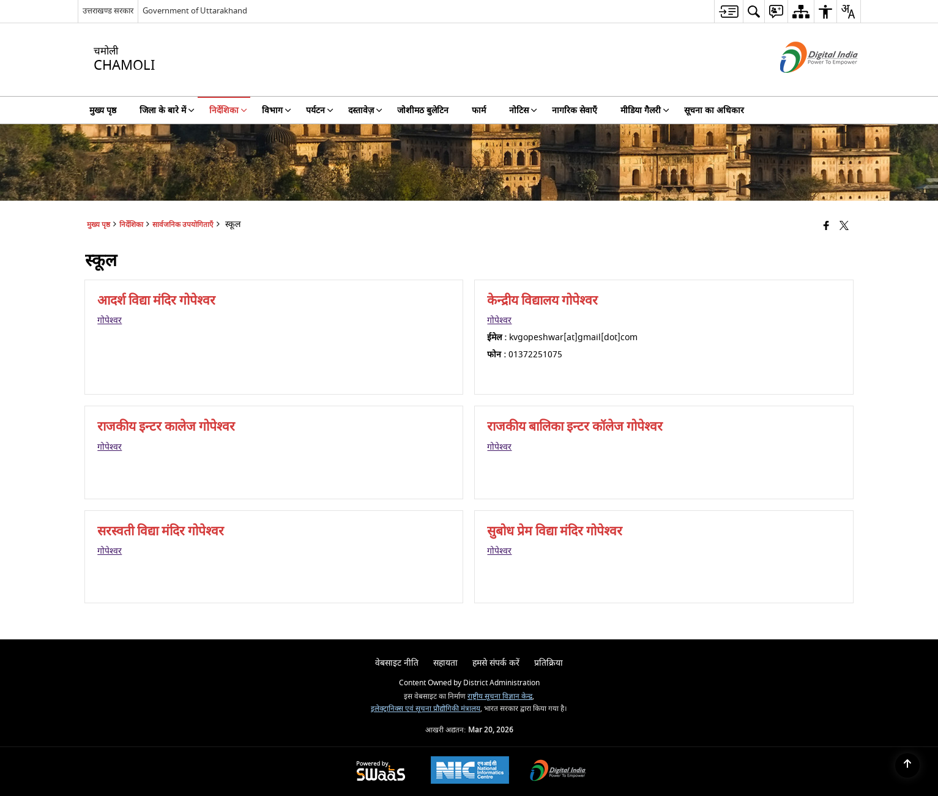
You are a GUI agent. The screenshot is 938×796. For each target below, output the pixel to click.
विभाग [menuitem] (276, 110)
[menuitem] (728, 11)
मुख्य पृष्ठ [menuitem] (102, 110)
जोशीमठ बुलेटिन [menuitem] (423, 110)
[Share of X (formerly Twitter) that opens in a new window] (844, 226)
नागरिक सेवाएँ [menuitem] (574, 110)
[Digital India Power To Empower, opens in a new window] (558, 772)
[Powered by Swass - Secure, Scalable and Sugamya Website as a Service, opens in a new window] (381, 772)
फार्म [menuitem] (479, 110)
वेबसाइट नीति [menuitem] (397, 663)
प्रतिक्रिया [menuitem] (548, 663)
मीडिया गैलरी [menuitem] (644, 110)
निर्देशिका (131, 225)
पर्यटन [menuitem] (319, 110)
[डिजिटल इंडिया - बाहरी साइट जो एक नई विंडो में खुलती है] (803, 83)
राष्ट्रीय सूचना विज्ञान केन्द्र (499, 696)
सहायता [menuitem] (445, 663)
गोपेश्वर (109, 320)
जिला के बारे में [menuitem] (167, 110)
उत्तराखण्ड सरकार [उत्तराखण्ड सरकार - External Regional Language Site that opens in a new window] (108, 11)
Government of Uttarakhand (195, 11)
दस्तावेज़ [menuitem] (365, 110)
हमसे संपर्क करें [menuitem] (495, 663)
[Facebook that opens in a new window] (826, 226)
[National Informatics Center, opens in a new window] (470, 771)
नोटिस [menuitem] (523, 110)
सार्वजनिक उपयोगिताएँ (183, 225)
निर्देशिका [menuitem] (228, 110)
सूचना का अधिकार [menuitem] (714, 110)
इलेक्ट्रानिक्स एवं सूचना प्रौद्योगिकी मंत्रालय (425, 709)
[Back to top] (907, 765)
